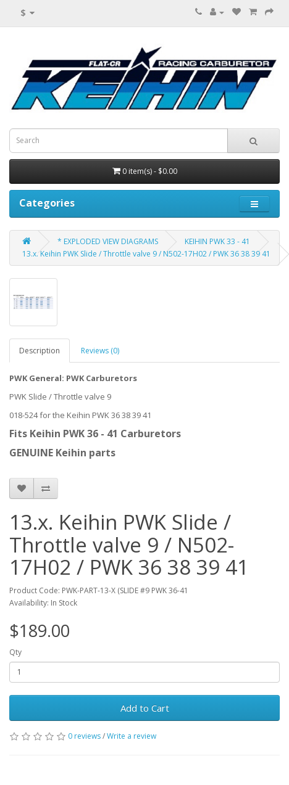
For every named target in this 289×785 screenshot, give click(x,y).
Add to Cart (144, 708)
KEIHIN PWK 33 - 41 (217, 241)
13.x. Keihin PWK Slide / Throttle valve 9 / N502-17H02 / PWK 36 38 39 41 (146, 254)
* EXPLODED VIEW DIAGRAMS (107, 241)
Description (39, 350)
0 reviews (84, 736)
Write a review (131, 736)
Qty (15, 652)
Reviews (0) (100, 350)
